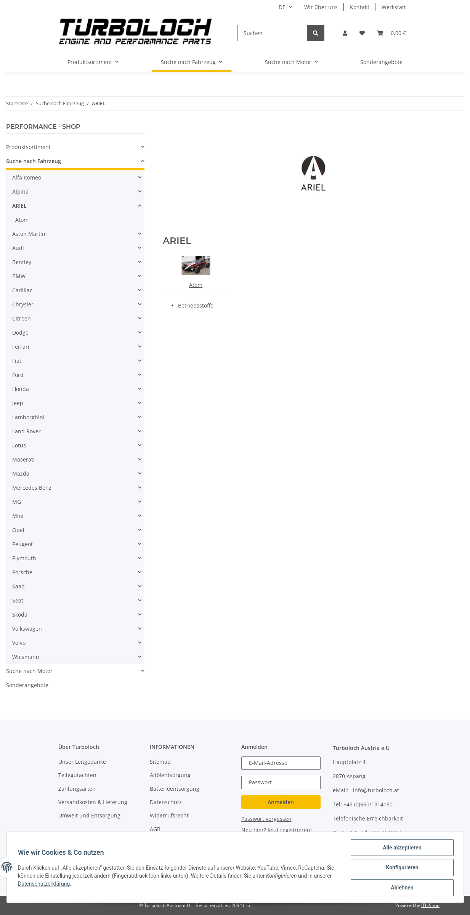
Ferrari (20, 346)
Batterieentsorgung (174, 788)
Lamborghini (28, 417)
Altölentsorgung (170, 775)
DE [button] (282, 7)
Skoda (19, 614)
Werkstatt (394, 7)
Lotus (19, 445)
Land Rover (26, 431)
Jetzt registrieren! (290, 829)
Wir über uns (321, 7)
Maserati (23, 459)
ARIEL (19, 205)
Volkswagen (27, 628)
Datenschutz (166, 802)
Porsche (22, 572)
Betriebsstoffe (195, 305)
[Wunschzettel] (362, 33)
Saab (18, 586)
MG (16, 501)
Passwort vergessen (266, 818)
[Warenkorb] (391, 33)
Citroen (21, 318)
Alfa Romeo (26, 177)
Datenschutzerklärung (45, 884)
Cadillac (22, 290)
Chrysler (23, 304)
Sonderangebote (27, 685)
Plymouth (24, 558)
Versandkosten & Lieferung (92, 802)
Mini (18, 515)
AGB (155, 829)
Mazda (20, 473)
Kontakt (359, 7)
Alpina (20, 191)
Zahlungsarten (77, 788)
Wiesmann (25, 656)
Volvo (19, 642)
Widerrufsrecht (169, 815)
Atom (195, 284)
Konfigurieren (401, 868)
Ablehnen (401, 888)
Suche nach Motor (29, 671)
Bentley (21, 262)
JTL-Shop (430, 905)
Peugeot (22, 544)
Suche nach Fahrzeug (33, 161)
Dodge (20, 332)
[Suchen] (272, 33)
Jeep (17, 403)
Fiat (16, 360)
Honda (20, 389)
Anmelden (281, 802)
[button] (345, 33)
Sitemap (160, 761)
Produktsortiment (28, 147)
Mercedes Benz (31, 487)
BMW (19, 276)
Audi (18, 248)
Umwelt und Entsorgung (89, 815)
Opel (18, 530)
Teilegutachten (77, 775)
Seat (17, 600)
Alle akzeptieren (401, 848)
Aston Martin (28, 233)
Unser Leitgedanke (82, 761)
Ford (18, 374)
